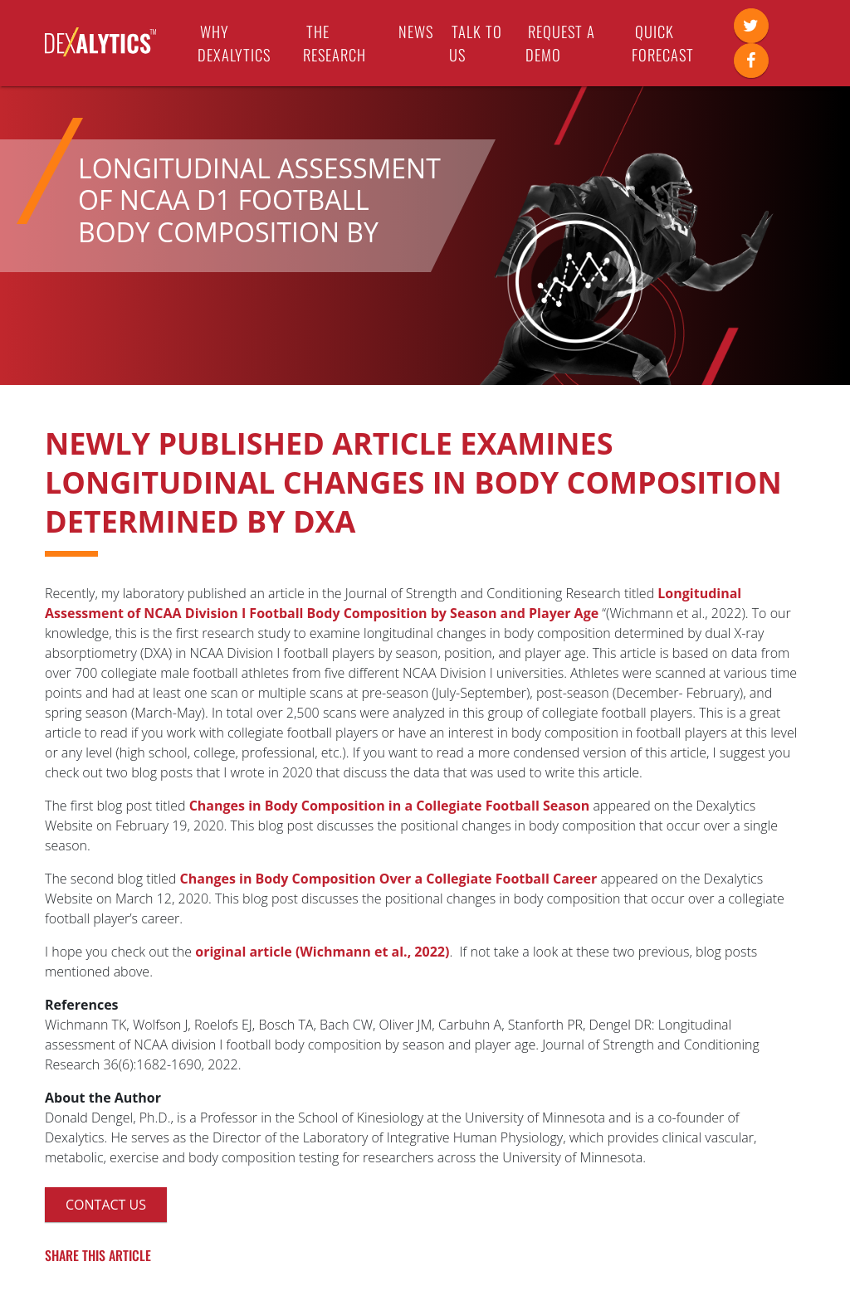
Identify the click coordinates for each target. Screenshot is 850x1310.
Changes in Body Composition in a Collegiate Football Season (389, 805)
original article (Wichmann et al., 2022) (322, 951)
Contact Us (106, 1205)
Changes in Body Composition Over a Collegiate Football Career (389, 878)
